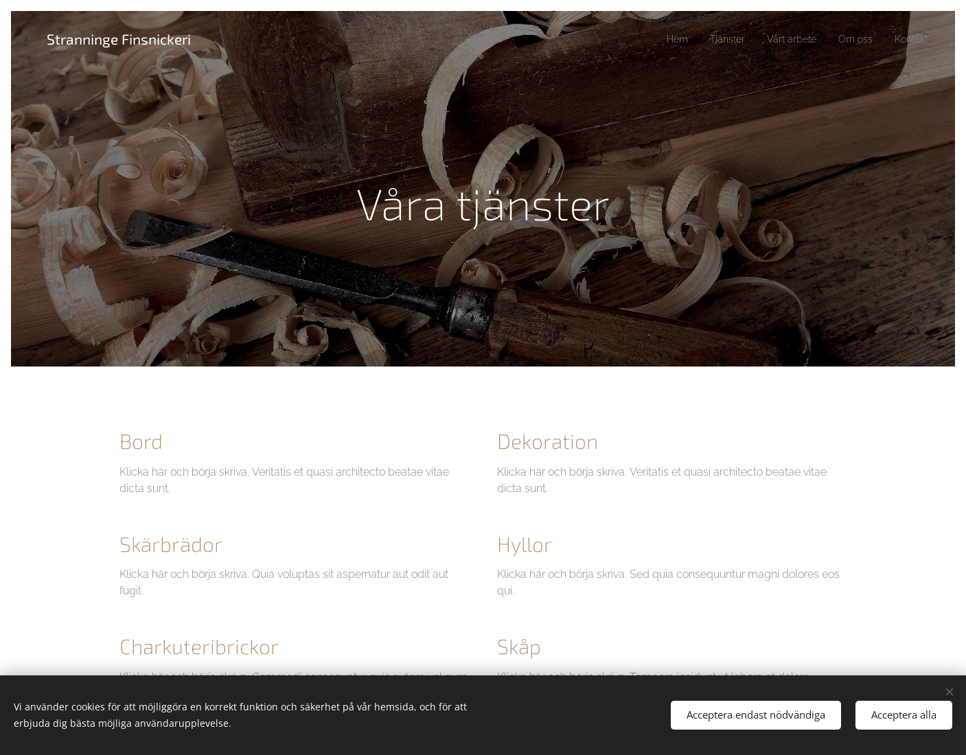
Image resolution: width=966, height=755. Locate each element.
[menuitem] (658, 39)
